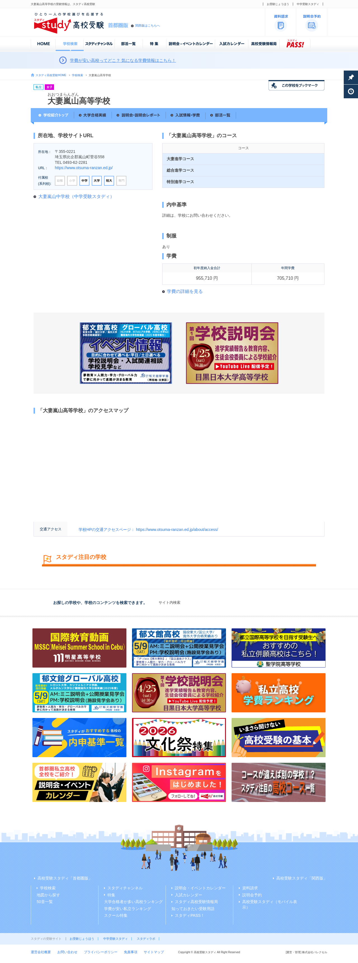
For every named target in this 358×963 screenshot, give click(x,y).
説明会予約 (252, 895)
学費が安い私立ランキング (127, 908)
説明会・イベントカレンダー (200, 888)
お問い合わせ (67, 952)
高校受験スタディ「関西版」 (301, 878)
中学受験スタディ (308, 4)
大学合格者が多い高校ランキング (133, 901)
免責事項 (130, 952)
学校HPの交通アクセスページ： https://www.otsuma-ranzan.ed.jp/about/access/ (148, 529)
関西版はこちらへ (147, 25)
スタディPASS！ (189, 915)
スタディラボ (146, 938)
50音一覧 (45, 901)
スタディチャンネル (125, 888)
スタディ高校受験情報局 (196, 901)
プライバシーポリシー (100, 952)
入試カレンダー (188, 895)
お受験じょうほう (278, 4)
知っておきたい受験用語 (193, 908)
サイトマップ (154, 952)
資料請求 (250, 888)
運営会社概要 (41, 952)
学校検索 (77, 75)
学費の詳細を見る (185, 291)
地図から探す (48, 895)
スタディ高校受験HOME (51, 75)
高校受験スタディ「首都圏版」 (64, 878)
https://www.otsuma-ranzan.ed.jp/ (84, 167)
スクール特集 (116, 915)
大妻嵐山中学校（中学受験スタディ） (76, 196)
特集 (111, 895)
